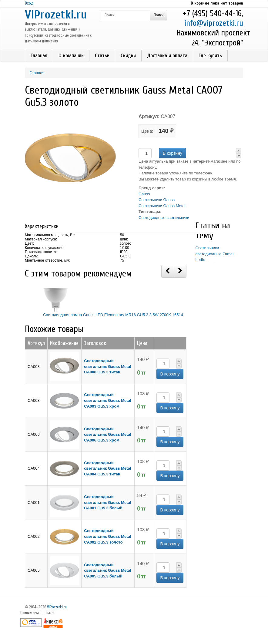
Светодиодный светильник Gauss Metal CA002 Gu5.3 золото (107, 536)
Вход (29, 3)
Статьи (102, 55)
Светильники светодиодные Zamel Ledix (215, 254)
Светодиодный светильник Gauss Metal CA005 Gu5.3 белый (107, 570)
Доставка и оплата (167, 55)
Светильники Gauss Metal (162, 205)
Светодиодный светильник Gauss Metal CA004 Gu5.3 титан (107, 468)
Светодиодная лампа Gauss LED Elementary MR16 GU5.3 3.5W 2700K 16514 (113, 315)
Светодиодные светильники (164, 217)
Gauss (144, 194)
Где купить (210, 55)
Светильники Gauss (157, 199)
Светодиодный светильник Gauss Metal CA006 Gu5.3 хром (107, 434)
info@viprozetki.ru (213, 23)
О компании (71, 55)
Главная (39, 55)
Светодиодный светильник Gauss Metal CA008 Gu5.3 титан (107, 366)
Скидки (128, 55)
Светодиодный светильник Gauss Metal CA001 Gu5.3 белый (107, 502)
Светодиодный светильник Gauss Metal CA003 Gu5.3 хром (107, 400)
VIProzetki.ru (56, 14)
